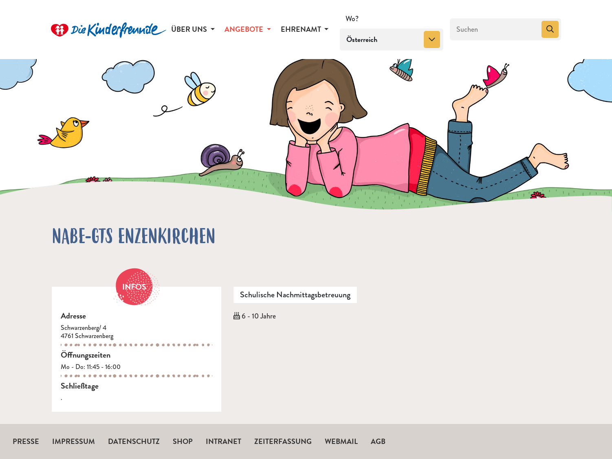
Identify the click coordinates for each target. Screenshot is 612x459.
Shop (183, 441)
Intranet (223, 441)
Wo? (352, 18)
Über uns (190, 29)
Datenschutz (134, 441)
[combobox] (391, 40)
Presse (26, 441)
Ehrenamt (302, 29)
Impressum (73, 441)
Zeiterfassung (283, 441)
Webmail (341, 441)
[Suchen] (495, 29)
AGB (378, 441)
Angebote (245, 29)
